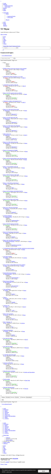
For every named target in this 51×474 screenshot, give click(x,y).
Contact (5, 43)
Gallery (4, 40)
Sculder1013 (7, 135)
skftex (6, 167)
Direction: (26, 397)
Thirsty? (5, 297)
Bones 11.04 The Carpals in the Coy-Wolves (12, 93)
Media (23, 249)
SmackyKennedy (8, 274)
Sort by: (16, 397)
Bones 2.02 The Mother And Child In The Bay (13, 191)
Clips (4, 39)
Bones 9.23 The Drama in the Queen (11, 232)
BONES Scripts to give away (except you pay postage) (14, 68)
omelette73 (7, 208)
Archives (25, 257)
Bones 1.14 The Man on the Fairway (11, 183)
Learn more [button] (9, 471)
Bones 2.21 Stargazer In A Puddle (10, 150)
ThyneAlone (7, 94)
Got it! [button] (43, 471)
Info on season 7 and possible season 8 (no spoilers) (14, 264)
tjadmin (6, 69)
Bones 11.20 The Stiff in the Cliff (10, 117)
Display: (6, 397)
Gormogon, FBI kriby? (8, 362)
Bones (23, 69)
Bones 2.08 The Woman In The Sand (11, 174)
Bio (4, 37)
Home (4, 36)
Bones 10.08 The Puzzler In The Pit (10, 223)
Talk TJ (24, 77)
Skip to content (4, 34)
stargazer (6, 233)
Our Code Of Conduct (8, 338)
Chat (4, 42)
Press (4, 41)
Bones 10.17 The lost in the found (10, 207)
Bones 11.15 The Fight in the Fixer (10, 142)
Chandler (6, 298)
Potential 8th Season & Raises (9, 273)
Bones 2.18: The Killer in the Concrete (11, 240)
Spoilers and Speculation (29, 372)
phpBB (7, 462)
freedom (6, 257)
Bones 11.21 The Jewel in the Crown (11, 109)
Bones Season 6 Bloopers (8, 281)
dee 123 (6, 315)
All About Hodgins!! (7, 215)
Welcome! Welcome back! (8, 387)
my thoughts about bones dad (9, 354)
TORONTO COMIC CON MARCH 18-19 (12, 101)
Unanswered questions (8, 330)
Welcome (27, 347)
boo (5, 323)
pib (5, 355)
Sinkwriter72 (7, 110)
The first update (6, 379)
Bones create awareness (8, 313)
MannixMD (15, 458)
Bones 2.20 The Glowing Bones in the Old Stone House (15, 158)
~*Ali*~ (6, 306)
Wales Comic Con (7, 133)
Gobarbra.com (6, 305)
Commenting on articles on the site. (10, 84)
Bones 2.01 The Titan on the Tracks (10, 199)
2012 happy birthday (7, 256)
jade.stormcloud (8, 282)
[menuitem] (4, 3)
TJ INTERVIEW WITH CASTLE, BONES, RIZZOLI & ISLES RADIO (18, 248)
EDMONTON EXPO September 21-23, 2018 (13, 76)
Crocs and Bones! (7, 289)
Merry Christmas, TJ (7, 322)
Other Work (27, 380)
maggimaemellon (8, 216)
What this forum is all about (9, 371)
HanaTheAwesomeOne (9, 241)
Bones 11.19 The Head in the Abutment (11, 125)
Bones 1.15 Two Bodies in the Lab (10, 166)
